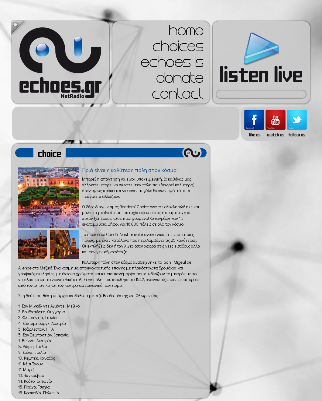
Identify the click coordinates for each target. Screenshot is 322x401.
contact (178, 95)
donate (180, 79)
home (186, 32)
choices (178, 48)
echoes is (172, 64)
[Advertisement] (125, 123)
